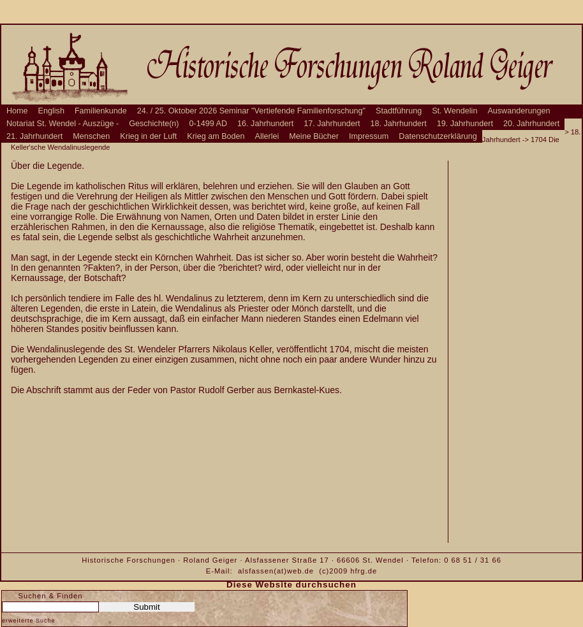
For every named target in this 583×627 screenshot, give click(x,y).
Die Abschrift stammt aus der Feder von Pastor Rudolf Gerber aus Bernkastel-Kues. (176, 390)
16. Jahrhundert (265, 123)
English (51, 110)
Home (17, 110)
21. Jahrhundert (34, 136)
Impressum (368, 136)
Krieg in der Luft (148, 136)
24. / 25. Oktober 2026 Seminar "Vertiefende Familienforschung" (251, 110)
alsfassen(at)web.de (276, 571)
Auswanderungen (518, 110)
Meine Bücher (314, 136)
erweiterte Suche (28, 620)
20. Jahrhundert (531, 123)
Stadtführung (399, 110)
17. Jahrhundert (332, 123)
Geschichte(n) (154, 123)
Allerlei (267, 136)
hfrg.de (363, 571)
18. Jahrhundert (399, 123)
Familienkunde (101, 110)
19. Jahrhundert (465, 123)
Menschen (91, 136)
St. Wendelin (454, 110)
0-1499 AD (208, 123)
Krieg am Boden (215, 136)
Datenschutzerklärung (438, 136)
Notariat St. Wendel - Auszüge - (62, 123)
